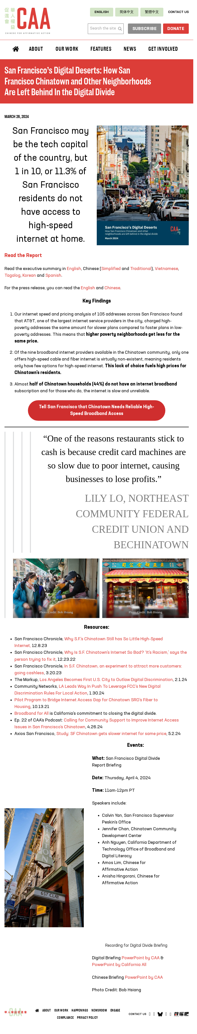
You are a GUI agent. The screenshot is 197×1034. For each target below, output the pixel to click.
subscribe (142, 28)
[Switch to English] (101, 12)
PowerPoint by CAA (141, 958)
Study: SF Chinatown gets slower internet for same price (111, 734)
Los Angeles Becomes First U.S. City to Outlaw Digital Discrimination (106, 680)
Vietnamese (166, 268)
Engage (115, 1010)
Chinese (112, 288)
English (74, 268)
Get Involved (163, 48)
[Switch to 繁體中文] (151, 12)
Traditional (140, 268)
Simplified (111, 268)
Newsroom (99, 1010)
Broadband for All (32, 713)
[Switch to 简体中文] (126, 12)
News (130, 48)
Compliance (65, 1018)
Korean (29, 275)
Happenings (80, 1010)
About (36, 48)
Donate (175, 28)
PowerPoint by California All (119, 964)
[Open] (171, 1014)
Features (101, 48)
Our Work (67, 48)
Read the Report (23, 255)
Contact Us (178, 12)
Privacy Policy (87, 1018)
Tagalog (12, 275)
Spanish (53, 275)
